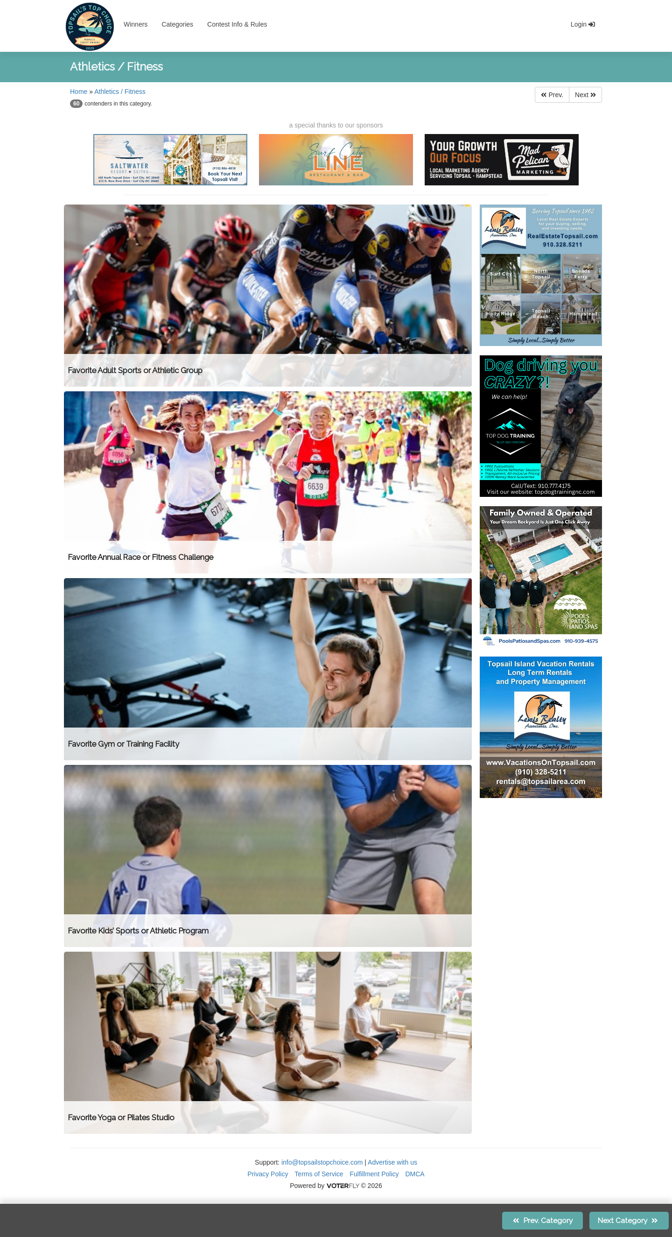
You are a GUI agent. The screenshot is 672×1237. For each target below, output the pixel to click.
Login (583, 24)
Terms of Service (318, 1174)
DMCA (414, 1174)
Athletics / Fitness (120, 91)
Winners (135, 24)
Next (585, 95)
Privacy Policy (267, 1174)
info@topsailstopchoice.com (322, 1162)
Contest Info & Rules (237, 24)
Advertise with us (392, 1162)
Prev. (552, 95)
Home (78, 91)
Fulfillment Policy (374, 1174)
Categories (177, 24)
